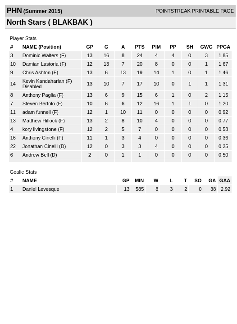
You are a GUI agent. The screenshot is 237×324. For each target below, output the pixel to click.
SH (189, 47)
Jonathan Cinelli (40, 146)
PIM (156, 47)
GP (89, 47)
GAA (224, 180)
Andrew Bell (36, 155)
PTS (139, 47)
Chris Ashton (36, 72)
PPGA (223, 47)
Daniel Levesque (41, 189)
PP (173, 47)
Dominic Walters (41, 55)
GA (212, 180)
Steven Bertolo (39, 103)
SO (197, 180)
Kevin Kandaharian (43, 81)
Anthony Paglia (39, 95)
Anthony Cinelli (39, 137)
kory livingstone (40, 129)
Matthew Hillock (40, 120)
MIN (139, 180)
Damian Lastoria (41, 64)
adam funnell (37, 112)
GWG (206, 47)
